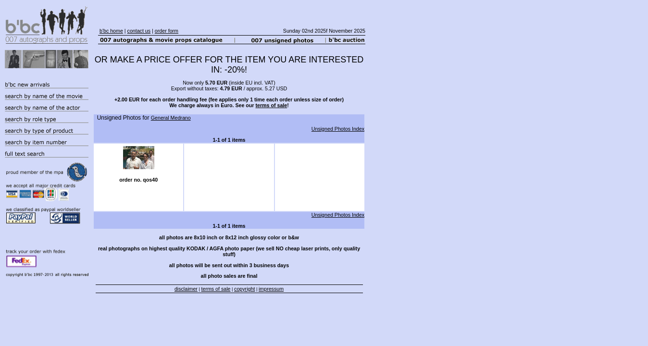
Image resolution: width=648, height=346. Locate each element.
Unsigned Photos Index (338, 129)
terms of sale (271, 105)
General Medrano (171, 118)
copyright (244, 289)
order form (166, 31)
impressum (271, 289)
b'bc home (111, 31)
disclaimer (186, 289)
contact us (139, 31)
